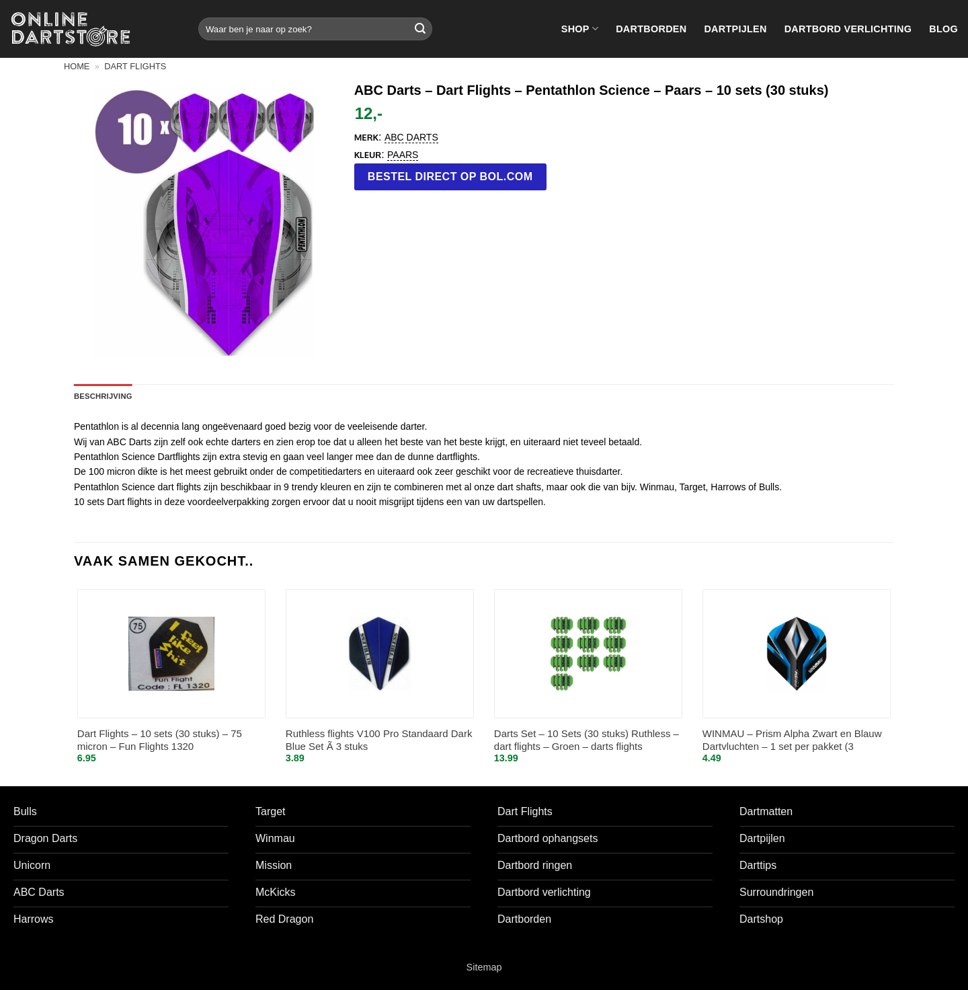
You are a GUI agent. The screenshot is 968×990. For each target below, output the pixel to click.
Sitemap (484, 967)
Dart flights (135, 66)
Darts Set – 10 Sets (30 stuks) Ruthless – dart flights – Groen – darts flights (586, 740)
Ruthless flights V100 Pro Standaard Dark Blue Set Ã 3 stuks (379, 740)
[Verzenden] (420, 28)
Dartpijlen (735, 29)
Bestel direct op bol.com (450, 176)
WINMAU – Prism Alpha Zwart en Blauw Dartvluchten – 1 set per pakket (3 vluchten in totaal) (792, 741)
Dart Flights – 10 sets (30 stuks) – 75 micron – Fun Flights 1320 (159, 740)
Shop (579, 28)
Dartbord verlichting (848, 29)
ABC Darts (411, 137)
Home (76, 66)
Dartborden (651, 29)
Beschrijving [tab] (103, 396)
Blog (943, 29)
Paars (402, 154)
